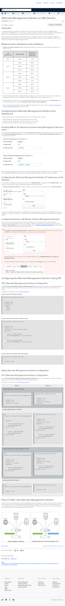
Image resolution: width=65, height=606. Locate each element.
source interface (13, 564)
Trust (6, 587)
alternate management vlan (35, 563)
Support (52, 2)
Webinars (55, 582)
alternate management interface (21, 563)
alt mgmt (11, 563)
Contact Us (41, 582)
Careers (6, 583)
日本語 (5, 25)
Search (3, 10)
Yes (17, 550)
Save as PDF (62, 21)
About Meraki (8, 582)
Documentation (56, 583)
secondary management (52, 563)
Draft (15, 558)
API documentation (24, 291)
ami (43, 563)
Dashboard (38, 2)
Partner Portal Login (23, 582)
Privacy (6, 585)
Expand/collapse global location (62, 13)
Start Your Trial (41, 585)
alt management (5, 563)
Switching (16, 13)
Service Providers (22, 587)
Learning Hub (56, 587)
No (23, 550)
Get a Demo (41, 583)
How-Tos (52, 13)
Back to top (4, 546)
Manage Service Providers (24, 585)
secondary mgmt (5, 564)
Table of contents (55, 24)
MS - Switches (26, 13)
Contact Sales (59, 2)
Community (45, 2)
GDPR (6, 588)
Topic (9, 558)
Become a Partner (22, 583)
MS (45, 563)
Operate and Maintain (40, 13)
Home (7, 13)
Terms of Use (8, 590)
